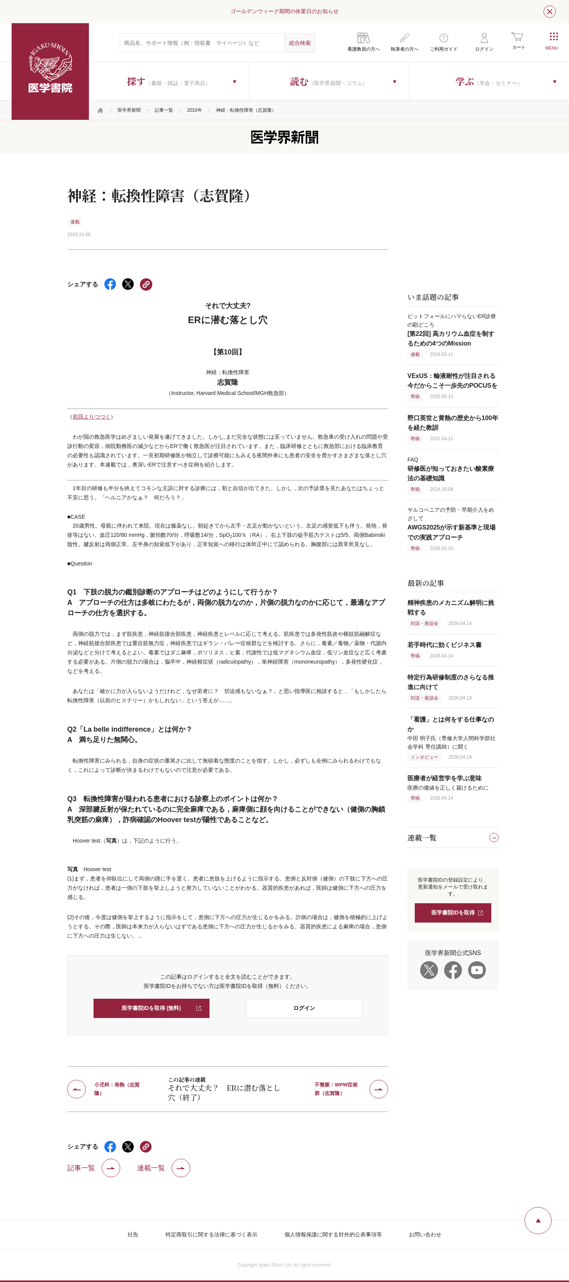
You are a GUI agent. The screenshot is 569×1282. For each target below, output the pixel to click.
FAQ (450, 469)
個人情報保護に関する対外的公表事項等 (333, 1234)
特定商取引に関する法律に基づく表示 (211, 1234)
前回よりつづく (92, 417)
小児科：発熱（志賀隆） (117, 1089)
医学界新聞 (129, 110)
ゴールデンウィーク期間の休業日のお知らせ (284, 11)
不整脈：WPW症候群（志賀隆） (336, 1089)
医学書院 (50, 71)
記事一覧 (164, 110)
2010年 (194, 110)
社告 (133, 1234)
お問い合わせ (425, 1234)
